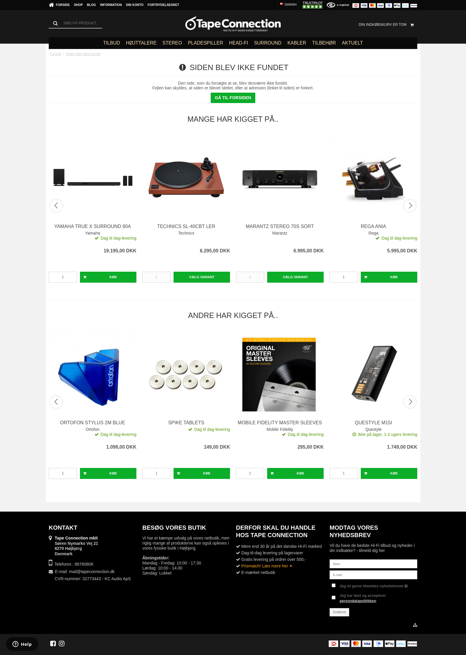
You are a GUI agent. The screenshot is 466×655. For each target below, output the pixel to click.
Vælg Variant (202, 277)
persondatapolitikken (358, 601)
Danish (288, 4)
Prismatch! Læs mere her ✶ (267, 566)
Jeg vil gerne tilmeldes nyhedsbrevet (374, 584)
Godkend (339, 612)
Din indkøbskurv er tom (388, 24)
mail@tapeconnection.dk (92, 571)
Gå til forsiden (233, 97)
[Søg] (75, 23)
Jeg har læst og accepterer (363, 598)
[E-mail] (373, 574)
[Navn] (373, 563)
